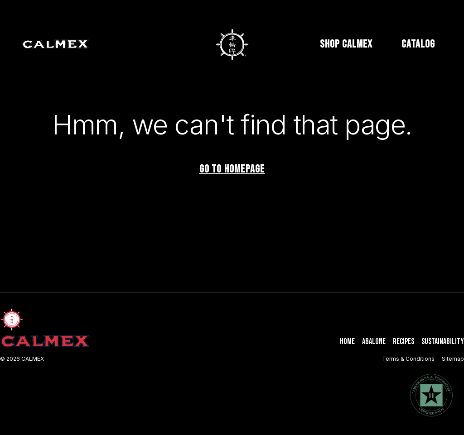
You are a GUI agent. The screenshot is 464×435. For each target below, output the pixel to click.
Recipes (403, 341)
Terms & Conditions (408, 358)
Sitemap (453, 358)
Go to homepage (232, 169)
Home (347, 341)
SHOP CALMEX (346, 44)
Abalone (374, 341)
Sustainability (442, 341)
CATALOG (418, 44)
